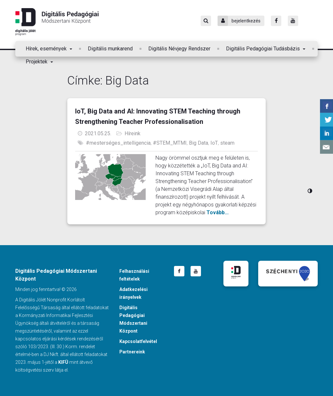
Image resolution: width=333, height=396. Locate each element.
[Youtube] (293, 21)
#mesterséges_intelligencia (118, 143)
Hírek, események (47, 49)
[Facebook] (276, 21)
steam (227, 143)
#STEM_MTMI (170, 143)
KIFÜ (63, 362)
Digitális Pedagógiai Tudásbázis (263, 49)
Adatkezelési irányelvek (133, 293)
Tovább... (217, 212)
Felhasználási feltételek (134, 275)
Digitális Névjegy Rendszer (179, 49)
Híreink (132, 133)
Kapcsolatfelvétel (138, 341)
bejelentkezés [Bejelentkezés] (239, 21)
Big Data (198, 143)
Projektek (37, 62)
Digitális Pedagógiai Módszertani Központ (57, 22)
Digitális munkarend (110, 49)
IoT (214, 143)
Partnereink (132, 351)
